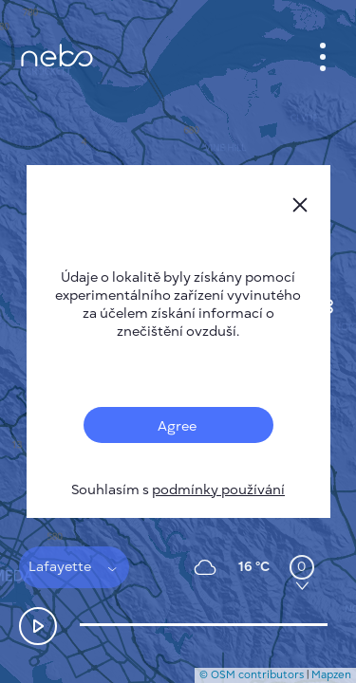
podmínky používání (218, 490)
